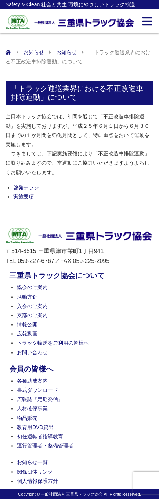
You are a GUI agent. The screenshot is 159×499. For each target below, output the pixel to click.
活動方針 (27, 297)
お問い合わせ (32, 352)
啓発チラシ (26, 187)
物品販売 (27, 418)
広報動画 (27, 334)
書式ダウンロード (37, 390)
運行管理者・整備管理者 (45, 446)
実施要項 (23, 197)
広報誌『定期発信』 (40, 399)
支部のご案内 (32, 315)
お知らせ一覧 (32, 462)
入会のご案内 (32, 306)
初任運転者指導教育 (40, 436)
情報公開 (27, 324)
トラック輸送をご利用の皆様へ (53, 343)
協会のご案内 (32, 287)
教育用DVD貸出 (35, 427)
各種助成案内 (32, 381)
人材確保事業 (32, 408)
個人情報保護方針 (37, 481)
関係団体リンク (35, 472)
